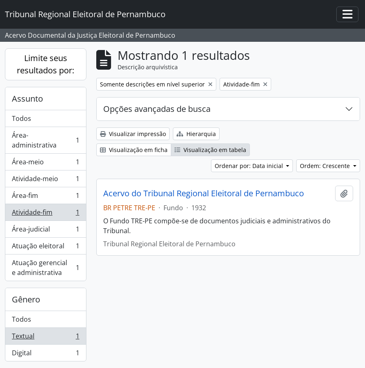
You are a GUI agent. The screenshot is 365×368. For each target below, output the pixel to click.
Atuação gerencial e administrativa (45, 267)
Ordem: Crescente (325, 166)
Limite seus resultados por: (45, 64)
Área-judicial (45, 231)
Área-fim (45, 197)
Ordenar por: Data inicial (250, 166)
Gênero (26, 299)
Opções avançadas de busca (157, 108)
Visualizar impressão (133, 134)
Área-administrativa (45, 140)
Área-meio (45, 163)
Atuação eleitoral (45, 247)
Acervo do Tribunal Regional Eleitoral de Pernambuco (203, 193)
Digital (45, 354)
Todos (21, 118)
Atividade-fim (45, 214)
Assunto (27, 98)
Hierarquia (196, 134)
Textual (45, 338)
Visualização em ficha (134, 150)
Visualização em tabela (210, 150)
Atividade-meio (45, 180)
